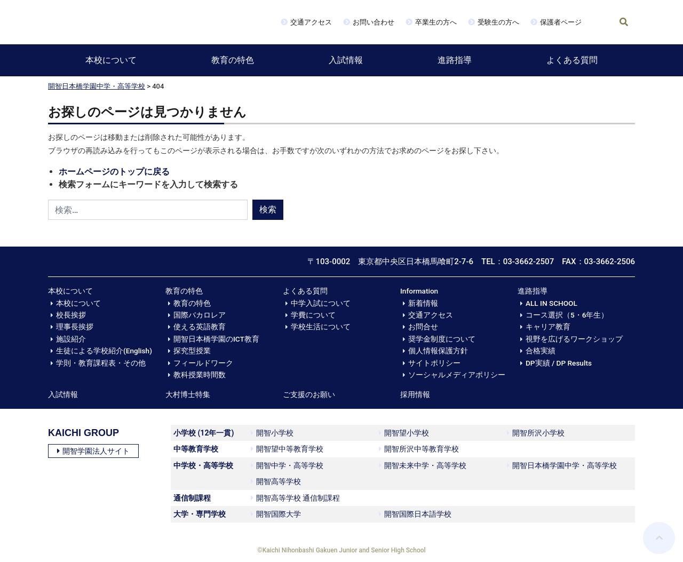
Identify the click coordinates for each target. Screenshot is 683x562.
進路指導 (455, 60)
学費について (313, 315)
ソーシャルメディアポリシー (456, 374)
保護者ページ (561, 22)
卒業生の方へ (436, 22)
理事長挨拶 (74, 326)
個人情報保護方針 (438, 350)
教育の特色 (232, 60)
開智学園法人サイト (93, 451)
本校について (111, 60)
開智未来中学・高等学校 (422, 465)
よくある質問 (572, 60)
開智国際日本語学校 (415, 514)
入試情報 (346, 60)
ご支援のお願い (309, 394)
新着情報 (423, 303)
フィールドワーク (203, 363)
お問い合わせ (373, 22)
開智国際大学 (276, 514)
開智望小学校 (404, 433)
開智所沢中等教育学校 (419, 449)
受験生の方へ (498, 22)
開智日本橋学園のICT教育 (216, 339)
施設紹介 (71, 339)
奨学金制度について (441, 339)
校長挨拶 (71, 315)
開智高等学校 (276, 481)
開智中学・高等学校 (287, 465)
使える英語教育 (199, 326)
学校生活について (321, 326)
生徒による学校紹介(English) (104, 350)
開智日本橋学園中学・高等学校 (96, 86)
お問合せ (423, 326)
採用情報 (415, 394)
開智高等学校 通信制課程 (295, 498)
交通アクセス (311, 22)
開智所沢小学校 (536, 433)
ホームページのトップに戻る (114, 172)
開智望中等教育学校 (287, 449)
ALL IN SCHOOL (551, 303)
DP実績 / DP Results (559, 363)
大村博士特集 (187, 394)
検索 (267, 209)
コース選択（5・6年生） (567, 315)
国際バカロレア (199, 315)
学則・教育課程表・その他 (101, 363)
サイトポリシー (434, 363)
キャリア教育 (548, 326)
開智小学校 (272, 433)
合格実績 (540, 350)
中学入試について (321, 303)
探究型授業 (192, 350)
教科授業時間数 (199, 374)
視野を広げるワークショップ (574, 339)
